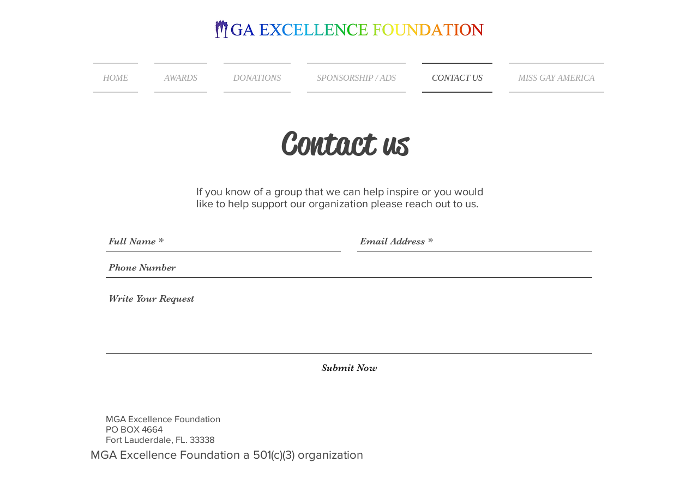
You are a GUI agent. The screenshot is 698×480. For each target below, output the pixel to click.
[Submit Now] (349, 368)
